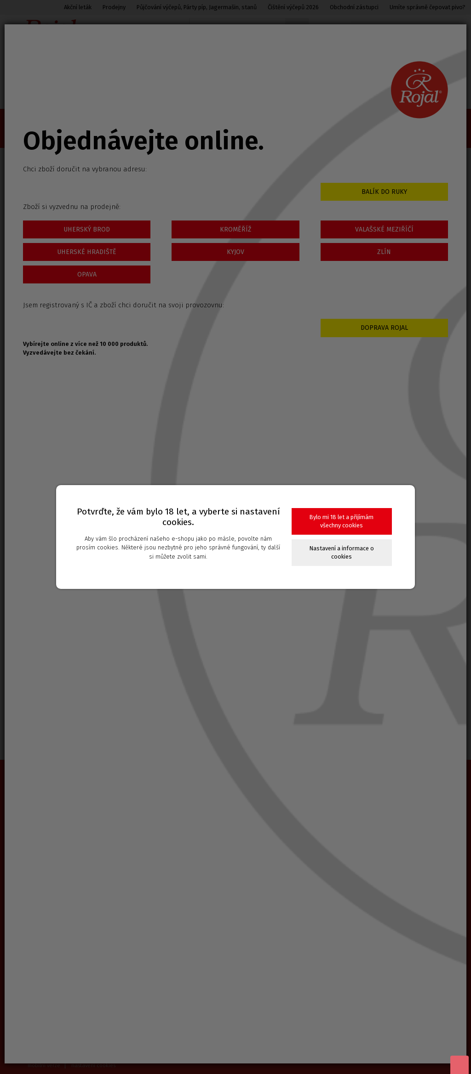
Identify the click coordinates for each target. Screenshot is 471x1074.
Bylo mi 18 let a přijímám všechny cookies (341, 521)
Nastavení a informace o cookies (342, 552)
